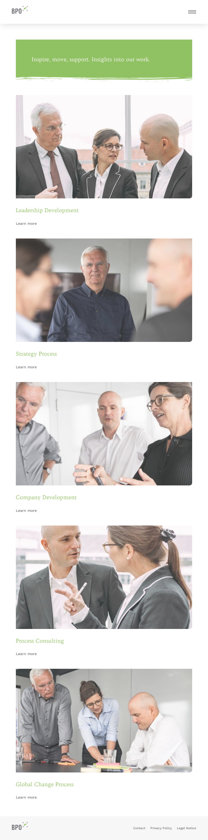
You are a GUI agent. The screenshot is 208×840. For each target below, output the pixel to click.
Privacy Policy (161, 828)
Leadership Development (47, 210)
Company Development (46, 497)
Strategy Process (36, 353)
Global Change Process (44, 784)
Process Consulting (40, 640)
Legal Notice (186, 828)
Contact (139, 828)
